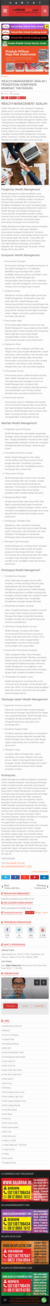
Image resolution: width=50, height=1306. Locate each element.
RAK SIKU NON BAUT (12, 1074)
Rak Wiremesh (9, 1136)
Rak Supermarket (10, 1127)
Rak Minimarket (10, 1110)
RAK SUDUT (8, 1079)
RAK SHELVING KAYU (12, 1070)
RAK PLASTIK (9, 1066)
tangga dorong (9, 1162)
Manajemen (43, 871)
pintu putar (8, 1158)
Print (13, 97)
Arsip (25, 1006)
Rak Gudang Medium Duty (14, 1101)
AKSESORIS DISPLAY (12, 1026)
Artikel (34, 871)
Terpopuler (10, 1006)
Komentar (39, 1006)
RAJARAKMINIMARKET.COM (16, 866)
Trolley (6, 1154)
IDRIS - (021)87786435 (14, 989)
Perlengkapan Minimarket (14, 1057)
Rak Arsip (7, 1083)
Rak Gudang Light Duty (13, 1096)
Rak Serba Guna (10, 1123)
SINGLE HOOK (9, 1140)
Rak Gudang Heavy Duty (13, 1092)
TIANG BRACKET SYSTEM (15, 1145)
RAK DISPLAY (9, 1061)
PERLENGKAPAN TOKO (13, 1052)
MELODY (7, 1048)
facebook (30, 912)
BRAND (6, 1030)
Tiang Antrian (9, 1149)
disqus (45, 912)
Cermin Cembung (11, 1035)
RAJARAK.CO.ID (14, 863)
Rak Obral (7, 1114)
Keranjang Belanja (11, 1044)
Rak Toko (7, 1132)
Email (21, 97)
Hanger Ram (8, 1039)
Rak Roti (7, 1118)
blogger (38, 912)
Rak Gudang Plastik (11, 1105)
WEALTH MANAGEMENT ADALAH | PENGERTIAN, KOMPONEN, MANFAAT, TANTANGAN (24, 84)
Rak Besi (7, 1088)
